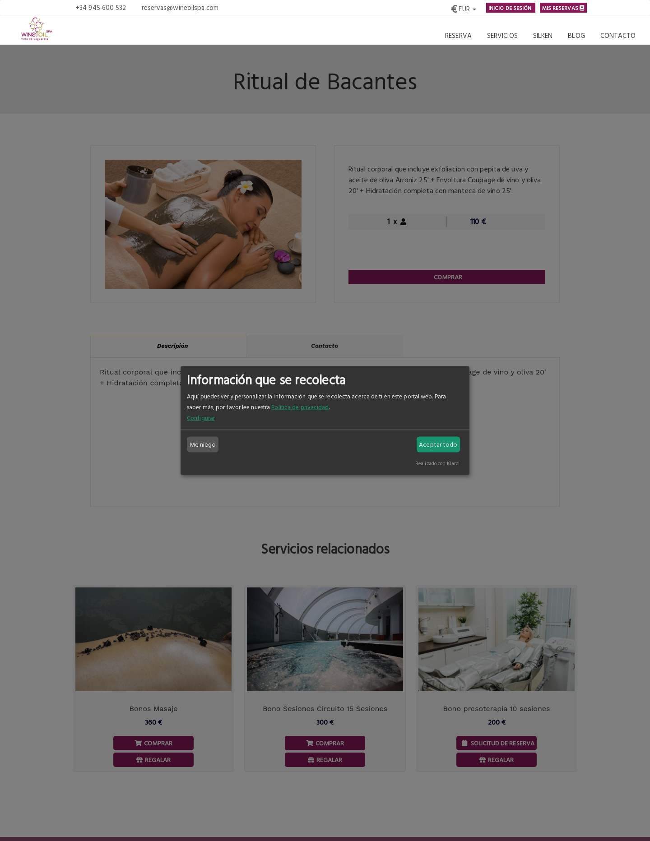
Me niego (203, 444)
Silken (543, 35)
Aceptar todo (438, 444)
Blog (576, 35)
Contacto (618, 35)
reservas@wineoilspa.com (180, 7)
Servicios (502, 35)
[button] (463, 7)
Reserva (458, 35)
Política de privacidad (300, 406)
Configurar (201, 417)
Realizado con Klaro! (437, 463)
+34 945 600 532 (100, 7)
